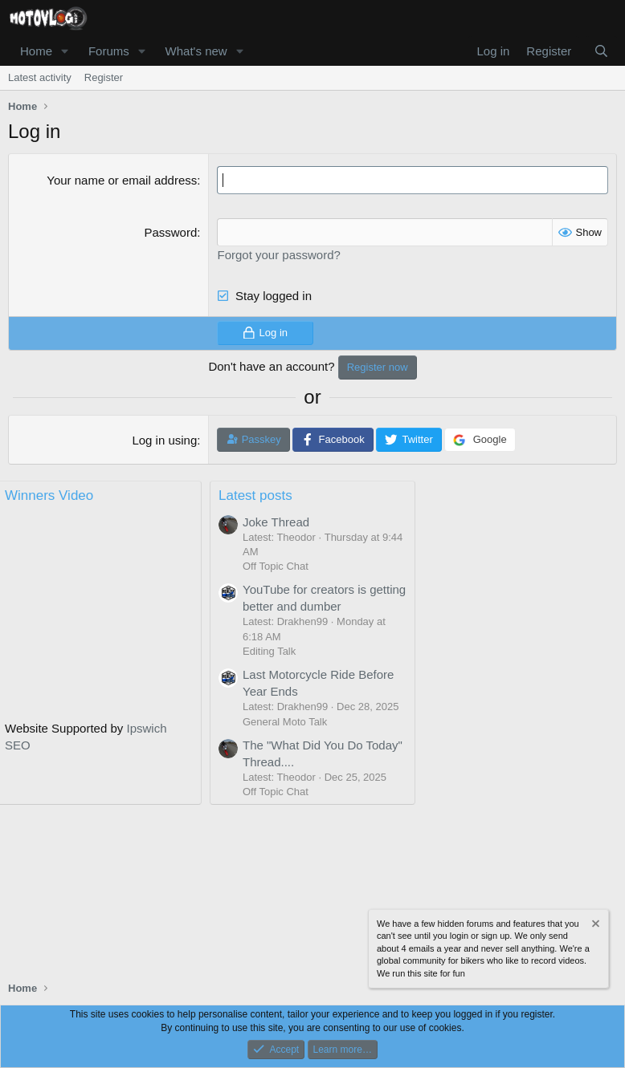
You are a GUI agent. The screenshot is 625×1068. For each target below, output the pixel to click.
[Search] (601, 51)
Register (103, 77)
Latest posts (255, 495)
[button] (65, 51)
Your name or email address (122, 180)
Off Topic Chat (275, 566)
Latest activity (39, 77)
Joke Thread (276, 522)
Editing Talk (269, 651)
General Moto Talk (285, 722)
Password (170, 232)
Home (36, 51)
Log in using (164, 440)
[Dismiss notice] (594, 925)
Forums (108, 51)
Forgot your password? (278, 255)
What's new (196, 51)
